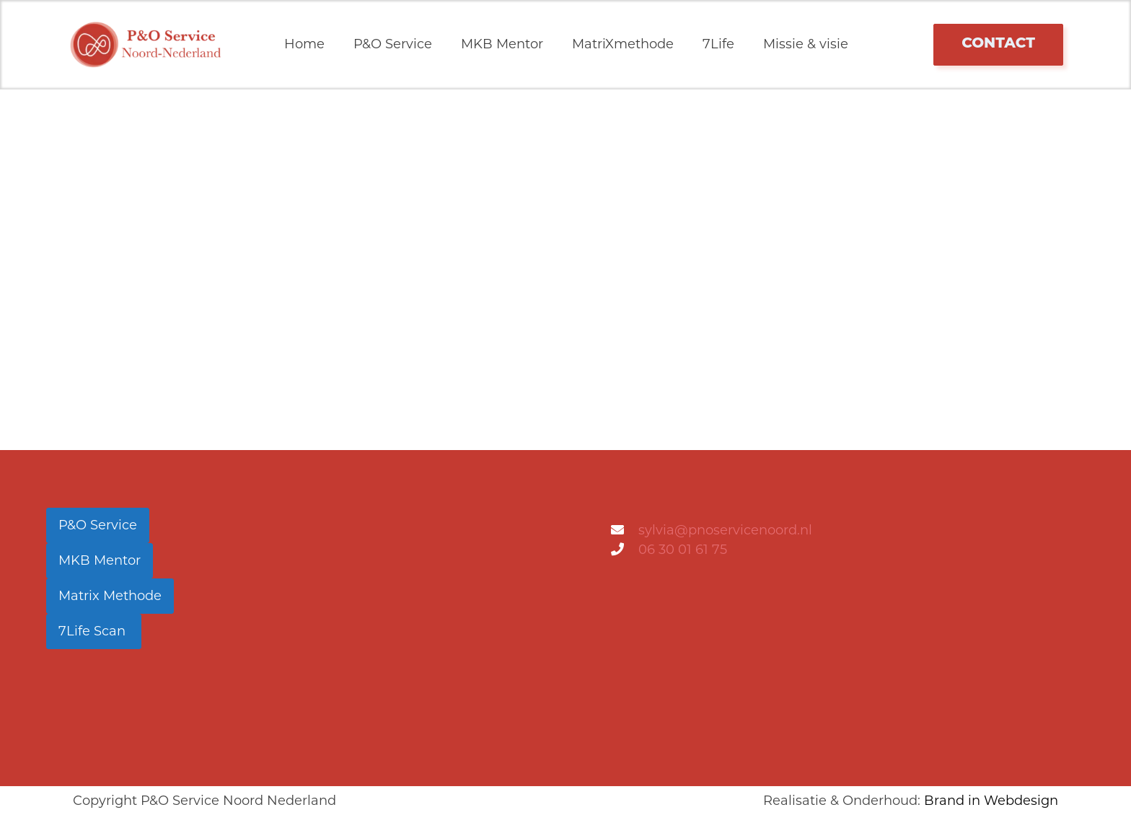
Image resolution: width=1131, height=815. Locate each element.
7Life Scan (93, 631)
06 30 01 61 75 (682, 550)
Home (304, 44)
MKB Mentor (502, 44)
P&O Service (392, 44)
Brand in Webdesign (991, 801)
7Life (718, 44)
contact (998, 42)
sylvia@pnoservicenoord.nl (725, 530)
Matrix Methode (110, 596)
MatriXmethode (623, 44)
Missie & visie (805, 44)
